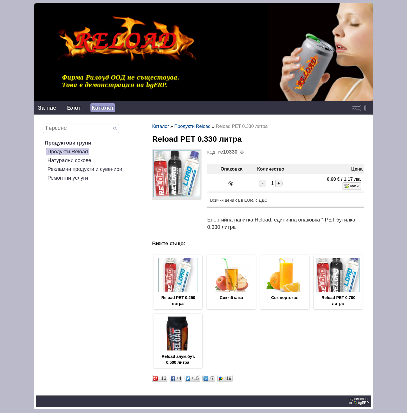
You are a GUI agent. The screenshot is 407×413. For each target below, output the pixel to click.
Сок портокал (284, 298)
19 (224, 379)
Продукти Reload (67, 151)
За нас (47, 107)
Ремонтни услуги (67, 178)
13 (159, 379)
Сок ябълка (231, 298)
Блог (74, 107)
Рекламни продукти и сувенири (84, 169)
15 (192, 379)
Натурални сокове (69, 160)
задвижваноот (359, 402)
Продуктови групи (68, 143)
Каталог (103, 107)
